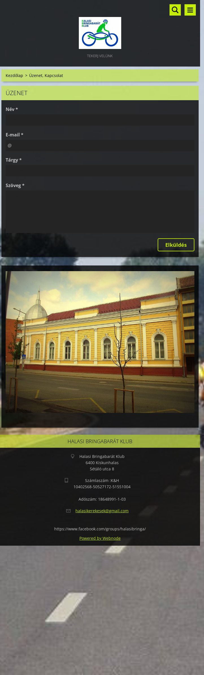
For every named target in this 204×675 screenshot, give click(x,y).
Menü (190, 10)
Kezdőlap (14, 75)
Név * (12, 109)
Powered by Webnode (100, 538)
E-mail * (14, 135)
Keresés (175, 10)
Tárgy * (14, 160)
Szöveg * (15, 185)
